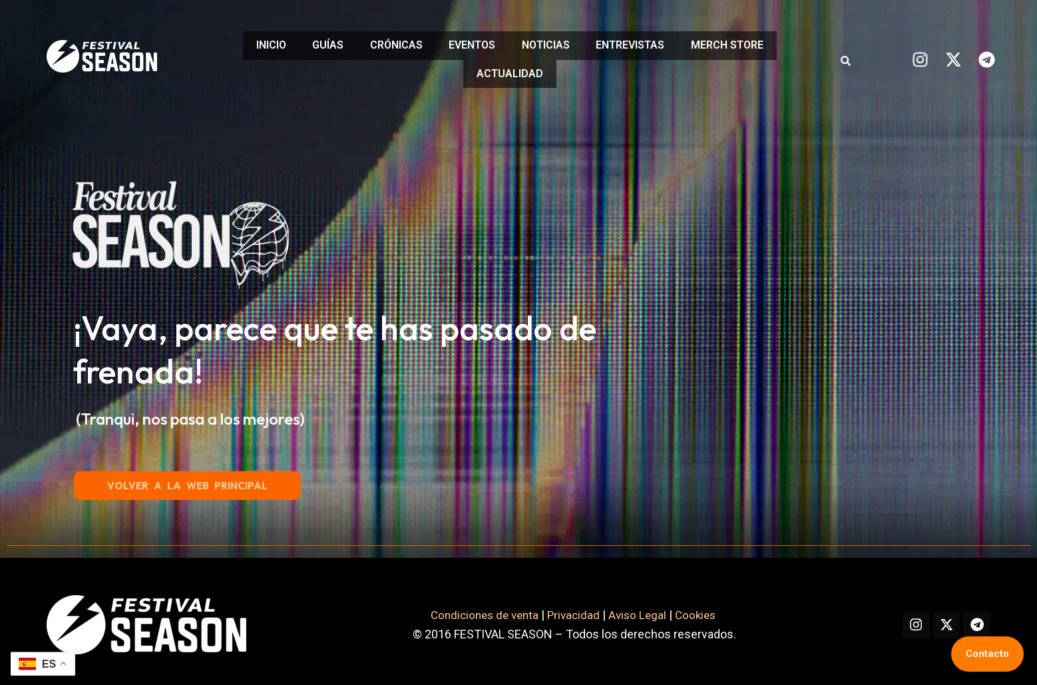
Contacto (987, 654)
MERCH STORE (748, 43)
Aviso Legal (631, 608)
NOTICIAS (552, 43)
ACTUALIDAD (510, 69)
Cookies (693, 608)
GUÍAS (313, 43)
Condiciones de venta (472, 608)
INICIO (250, 43)
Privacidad (565, 608)
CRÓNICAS (389, 43)
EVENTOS (472, 43)
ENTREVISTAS (644, 43)
